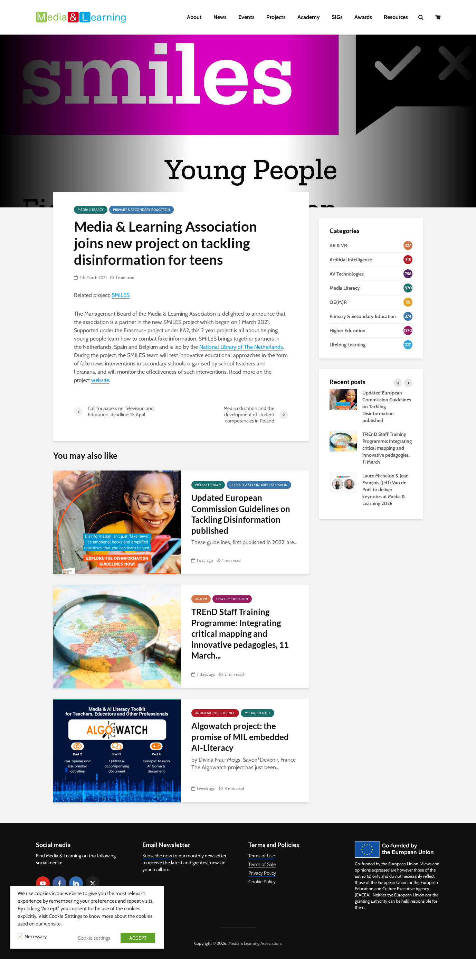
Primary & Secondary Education (141, 209)
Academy (308, 17)
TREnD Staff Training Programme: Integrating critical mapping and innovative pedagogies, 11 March (387, 448)
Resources (396, 17)
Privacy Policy (262, 873)
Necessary (36, 936)
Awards (363, 17)
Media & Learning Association (254, 943)
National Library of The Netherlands (241, 347)
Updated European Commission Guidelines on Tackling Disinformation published (240, 514)
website (100, 380)
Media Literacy (91, 209)
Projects (276, 17)
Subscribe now (157, 856)
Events (246, 17)
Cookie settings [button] (94, 938)
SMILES (121, 295)
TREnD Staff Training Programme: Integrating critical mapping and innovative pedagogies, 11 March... (240, 633)
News (220, 17)
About (194, 17)
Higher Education (232, 599)
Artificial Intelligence (215, 713)
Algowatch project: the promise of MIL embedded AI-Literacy (240, 737)
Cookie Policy (262, 881)
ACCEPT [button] (137, 938)
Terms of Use (261, 856)
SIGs (337, 17)
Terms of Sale (262, 864)
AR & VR (201, 599)
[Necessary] (20, 936)
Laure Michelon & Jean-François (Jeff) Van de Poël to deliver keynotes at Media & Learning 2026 (386, 489)
